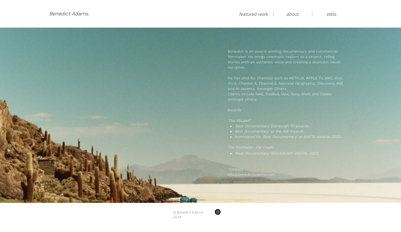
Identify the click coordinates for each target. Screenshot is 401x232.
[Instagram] (218, 212)
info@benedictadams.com (251, 174)
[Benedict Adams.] (69, 14)
